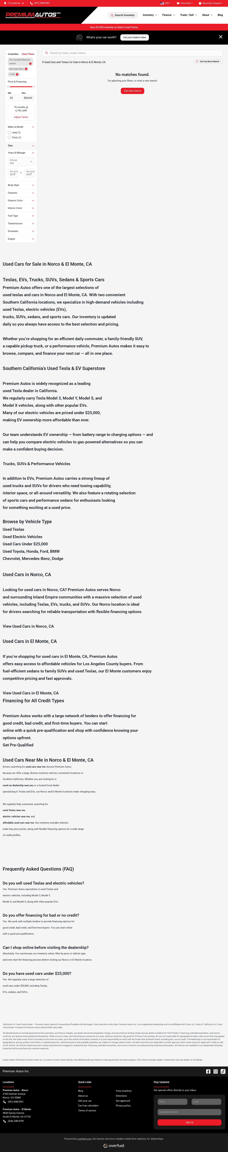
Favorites (184, 3)
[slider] (8, 87)
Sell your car (84, 1100)
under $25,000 (87, 412)
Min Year (14, 171)
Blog (220, 15)
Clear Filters (28, 54)
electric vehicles (11, 895)
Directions (121, 1095)
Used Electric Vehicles (22, 536)
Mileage (13, 160)
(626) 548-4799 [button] (13, 1121)
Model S (86, 398)
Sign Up (189, 1122)
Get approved (123, 1100)
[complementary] (218, 1142)
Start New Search (132, 91)
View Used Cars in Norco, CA (28, 626)
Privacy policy (123, 1105)
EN (164, 3)
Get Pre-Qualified (18, 745)
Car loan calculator (88, 1105)
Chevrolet (11, 558)
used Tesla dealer (18, 390)
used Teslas (13, 309)
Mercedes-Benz (36, 558)
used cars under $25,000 (16, 985)
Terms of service (87, 1110)
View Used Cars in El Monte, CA (31, 693)
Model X (10, 405)
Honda (32, 551)
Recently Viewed (209, 3)
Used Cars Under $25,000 (25, 544)
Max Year (30, 171)
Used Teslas (13, 529)
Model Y (70, 398)
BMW (55, 551)
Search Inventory (123, 15)
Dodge (57, 558)
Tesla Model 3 (48, 398)
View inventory (124, 1090)
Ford (44, 551)
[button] (15, 3)
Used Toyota (13, 551)
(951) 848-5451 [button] (40, 3)
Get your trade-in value (134, 37)
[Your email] (190, 1112)
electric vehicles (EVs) (46, 309)
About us (83, 1095)
